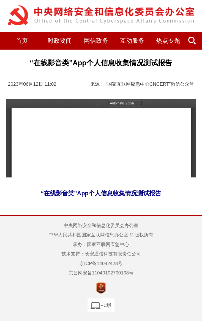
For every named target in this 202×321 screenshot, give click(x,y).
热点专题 (168, 40)
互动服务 (132, 40)
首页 (22, 40)
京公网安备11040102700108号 (101, 273)
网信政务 (96, 40)
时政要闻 (60, 40)
